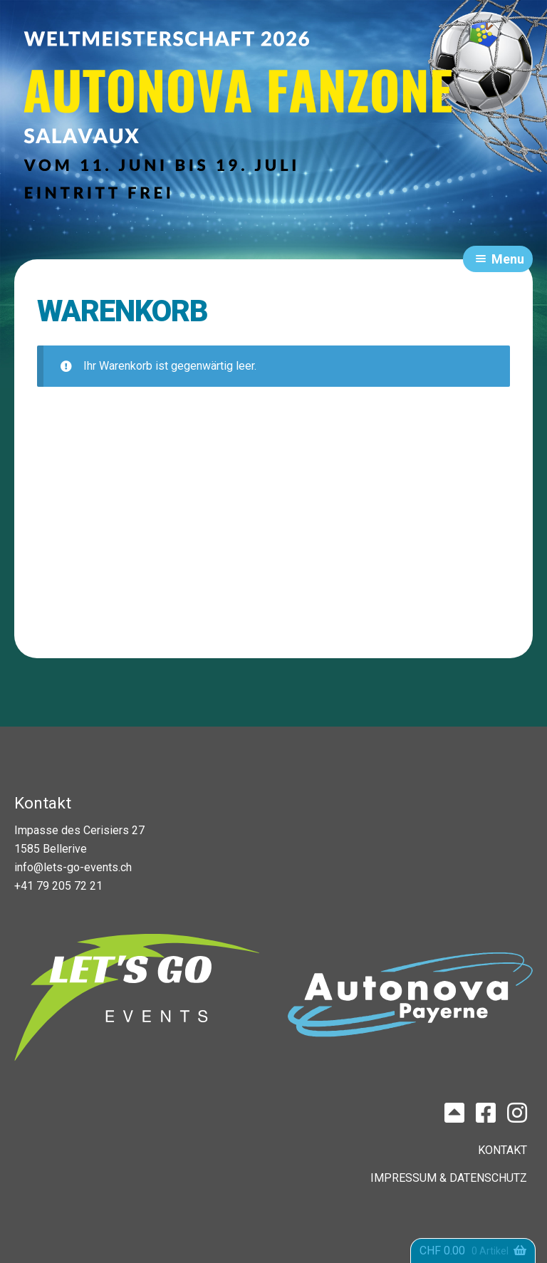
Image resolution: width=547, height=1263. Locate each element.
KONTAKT (502, 1150)
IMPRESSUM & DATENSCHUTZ (448, 1178)
